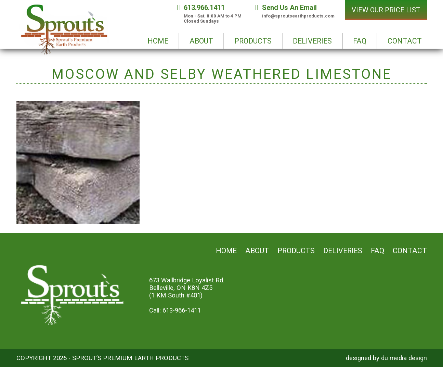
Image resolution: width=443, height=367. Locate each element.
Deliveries (342, 250)
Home (226, 250)
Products (296, 250)
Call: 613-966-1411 (175, 310)
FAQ (377, 250)
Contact (410, 250)
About (257, 250)
